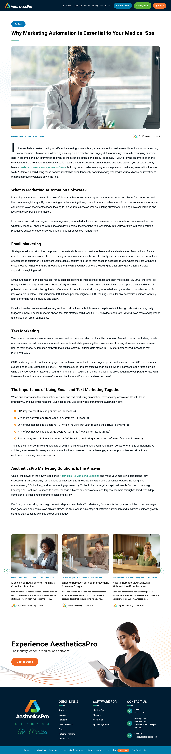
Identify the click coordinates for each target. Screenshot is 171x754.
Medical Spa (98, 710)
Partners (63, 719)
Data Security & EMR (47, 578)
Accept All (123, 750)
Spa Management (101, 724)
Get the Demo (122, 5)
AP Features (39, 136)
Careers (62, 715)
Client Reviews (66, 724)
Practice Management (19, 578)
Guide (29, 136)
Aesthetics (98, 719)
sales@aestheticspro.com (145, 737)
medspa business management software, (43, 167)
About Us (63, 710)
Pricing (95, 6)
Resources (105, 6)
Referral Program (67, 734)
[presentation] (7, 570)
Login (160, 5)
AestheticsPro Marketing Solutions (79, 476)
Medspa (97, 715)
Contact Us (64, 738)
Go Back (18, 24)
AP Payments (142, 5)
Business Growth (17, 136)
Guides (33, 578)
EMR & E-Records (82, 6)
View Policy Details (139, 750)
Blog (61, 729)
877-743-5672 (140, 712)
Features (67, 6)
